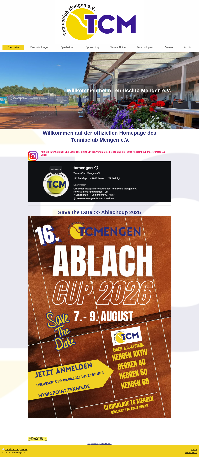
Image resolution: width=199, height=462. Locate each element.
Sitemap (24, 449)
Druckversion (10, 449)
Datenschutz (106, 443)
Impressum (93, 443)
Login (194, 449)
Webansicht (191, 452)
